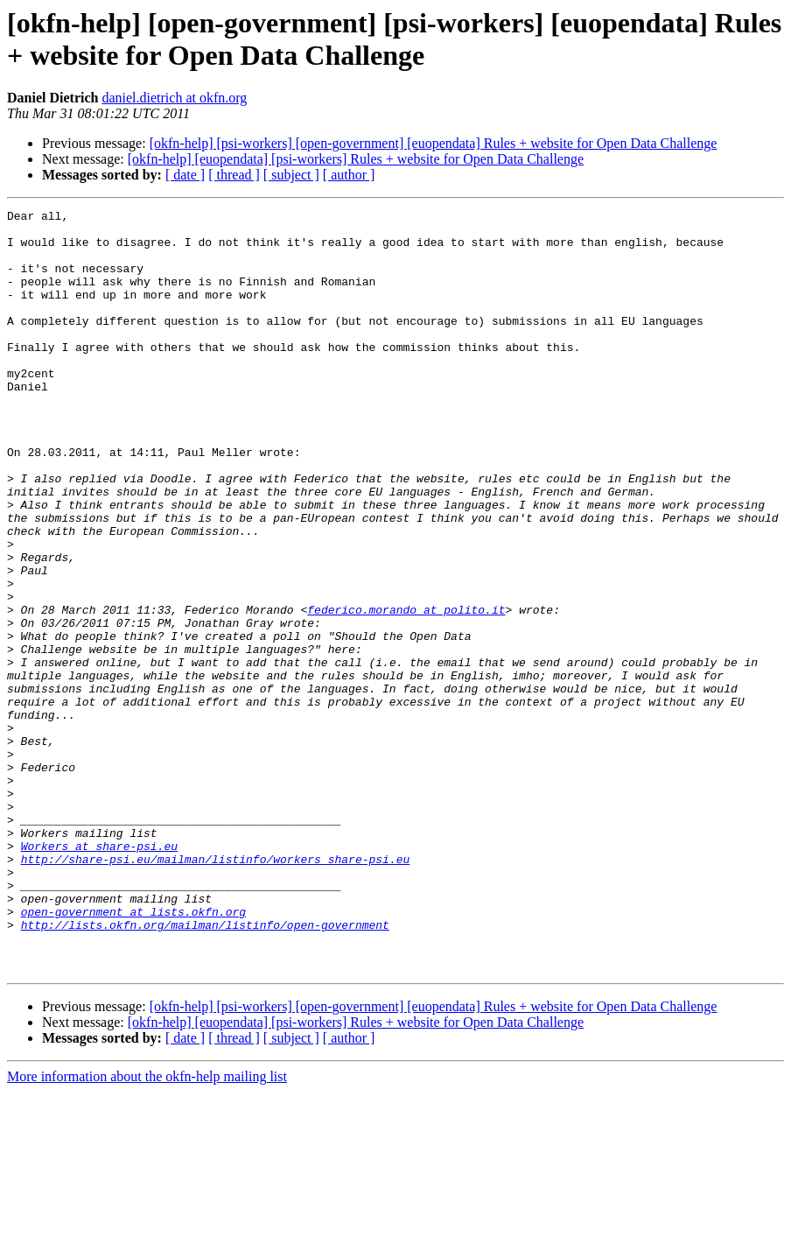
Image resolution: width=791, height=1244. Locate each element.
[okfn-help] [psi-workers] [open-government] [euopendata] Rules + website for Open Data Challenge (434, 143)
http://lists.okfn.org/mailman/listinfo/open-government (205, 1069)
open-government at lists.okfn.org (133, 1053)
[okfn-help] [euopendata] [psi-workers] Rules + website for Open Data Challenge (356, 158)
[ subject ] (291, 174)
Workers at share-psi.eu (99, 974)
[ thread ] (234, 174)
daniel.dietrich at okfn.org (174, 97)
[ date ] (185, 174)
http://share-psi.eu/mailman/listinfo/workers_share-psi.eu (215, 990)
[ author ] (349, 174)
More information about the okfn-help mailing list (147, 1228)
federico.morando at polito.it (406, 691)
